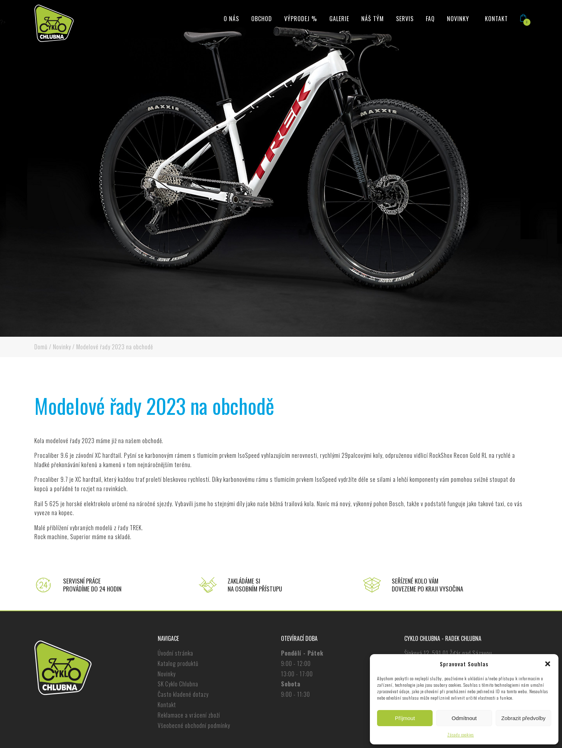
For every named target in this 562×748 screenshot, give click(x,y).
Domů (41, 346)
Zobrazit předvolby (523, 718)
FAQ (430, 18)
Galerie (339, 18)
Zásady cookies (460, 735)
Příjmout (405, 718)
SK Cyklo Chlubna (178, 684)
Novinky (458, 18)
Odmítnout (464, 718)
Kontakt (496, 18)
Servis (405, 18)
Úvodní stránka (175, 653)
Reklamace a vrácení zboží (189, 715)
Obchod (261, 18)
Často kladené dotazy (183, 694)
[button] (547, 663)
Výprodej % (300, 18)
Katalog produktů (178, 663)
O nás (231, 18)
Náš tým (372, 18)
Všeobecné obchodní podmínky (194, 725)
